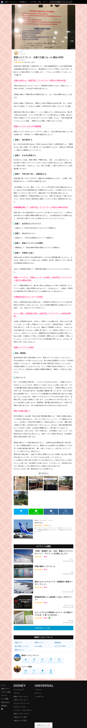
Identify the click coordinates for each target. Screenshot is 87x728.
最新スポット (19, 650)
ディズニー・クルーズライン (23, 710)
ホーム (3, 685)
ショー (34, 660)
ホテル (26, 672)
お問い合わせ (5, 702)
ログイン (45, 2)
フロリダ (16, 693)
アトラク (26, 660)
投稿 (39, 2)
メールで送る (51, 512)
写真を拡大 (43, 473)
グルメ (42, 660)
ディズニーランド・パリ (21, 703)
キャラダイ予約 (59, 646)
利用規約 (4, 706)
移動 (50, 672)
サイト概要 (4, 699)
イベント (51, 660)
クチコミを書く (6, 692)
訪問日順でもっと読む (43, 628)
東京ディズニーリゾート (21, 713)
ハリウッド (38, 689)
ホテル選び (38, 646)
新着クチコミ (39, 642)
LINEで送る (36, 512)
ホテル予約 (33, 2)
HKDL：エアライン (19, 60)
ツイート (21, 512)
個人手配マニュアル (22, 646)
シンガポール (39, 696)
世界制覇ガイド (23, 2)
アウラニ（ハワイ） (20, 707)
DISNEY (20, 685)
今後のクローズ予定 (20, 720)
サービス (42, 672)
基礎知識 (57, 642)
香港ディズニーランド (11, 2)
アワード (4, 695)
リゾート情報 (26, 667)
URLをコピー (66, 512)
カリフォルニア (19, 689)
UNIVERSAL (44, 685)
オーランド (38, 693)
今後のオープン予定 (20, 717)
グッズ (59, 660)
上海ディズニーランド (21, 700)
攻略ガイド (19, 642)
